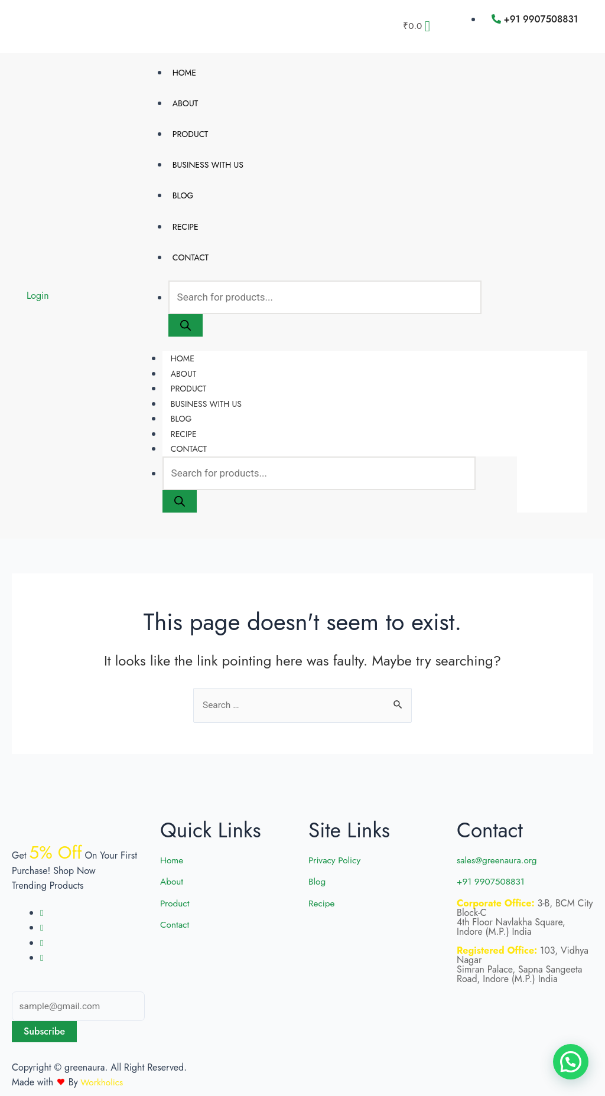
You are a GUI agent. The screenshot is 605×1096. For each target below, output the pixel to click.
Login (38, 301)
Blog (183, 200)
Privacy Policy (335, 859)
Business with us (208, 168)
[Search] (185, 333)
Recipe (186, 233)
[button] (570, 1061)
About (185, 104)
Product (191, 136)
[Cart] (416, 26)
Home (184, 73)
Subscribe (44, 1031)
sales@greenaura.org (498, 859)
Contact (191, 264)
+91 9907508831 (492, 880)
